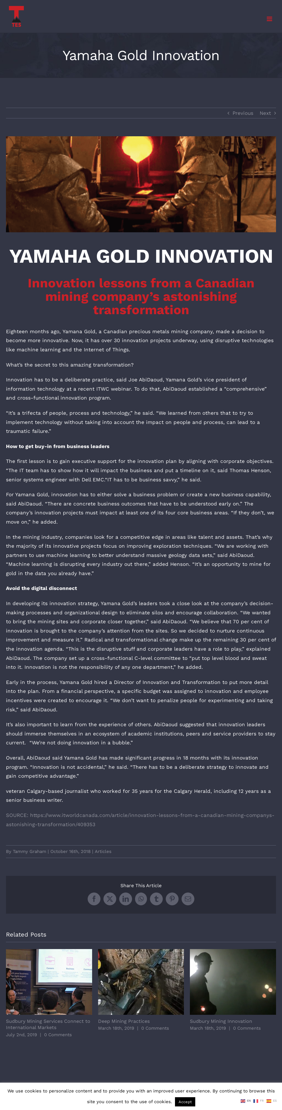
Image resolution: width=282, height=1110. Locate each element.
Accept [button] (185, 1102)
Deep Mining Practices (124, 1021)
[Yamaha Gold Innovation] (141, 184)
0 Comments (58, 1034)
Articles (103, 851)
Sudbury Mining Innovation (221, 1021)
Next (265, 113)
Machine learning (30, 564)
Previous (243, 113)
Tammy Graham (29, 851)
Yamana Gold (79, 331)
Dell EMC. (93, 480)
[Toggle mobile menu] (270, 19)
